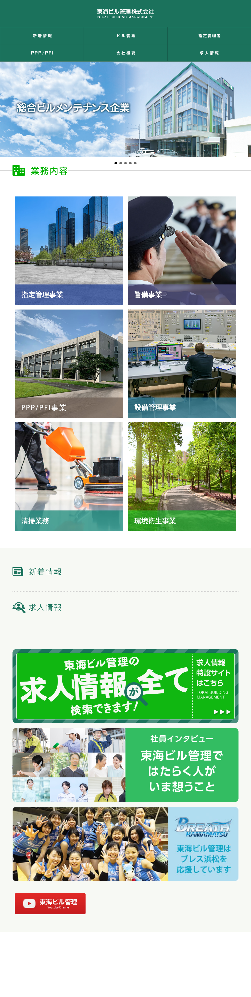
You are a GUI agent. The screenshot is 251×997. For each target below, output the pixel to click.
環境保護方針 (119, 952)
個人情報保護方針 (86, 952)
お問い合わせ (54, 952)
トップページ (24, 952)
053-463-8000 (102, 970)
